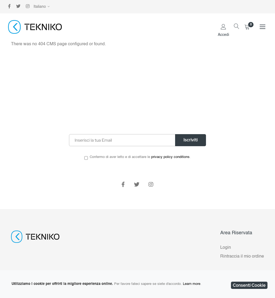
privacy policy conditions (170, 157)
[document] (137, 284)
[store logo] (35, 27)
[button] (43, 7)
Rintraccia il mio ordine (242, 256)
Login (225, 248)
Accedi (223, 35)
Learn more (191, 284)
